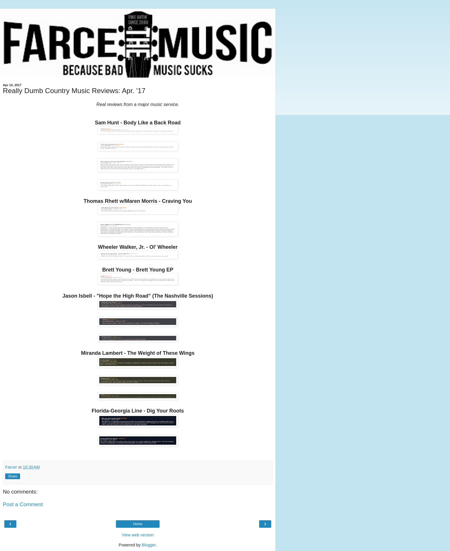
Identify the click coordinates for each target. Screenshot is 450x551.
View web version (138, 535)
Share (12, 476)
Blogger (149, 545)
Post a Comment (23, 504)
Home (137, 524)
